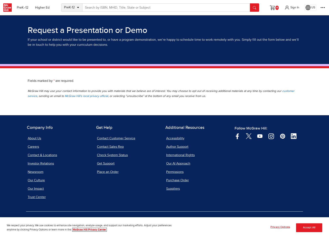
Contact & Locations (42, 155)
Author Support (177, 146)
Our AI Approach (178, 163)
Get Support (106, 163)
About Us (34, 138)
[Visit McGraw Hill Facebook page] (237, 135)
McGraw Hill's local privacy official (86, 96)
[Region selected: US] (310, 7)
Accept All (309, 227)
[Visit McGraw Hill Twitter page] (249, 135)
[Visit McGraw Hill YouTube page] (260, 135)
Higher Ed (42, 7)
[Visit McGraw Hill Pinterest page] (282, 135)
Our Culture (36, 180)
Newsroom (35, 172)
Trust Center (37, 197)
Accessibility (175, 138)
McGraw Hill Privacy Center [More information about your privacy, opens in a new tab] (89, 229)
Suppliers (173, 188)
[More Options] (323, 7)
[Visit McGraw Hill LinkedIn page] (293, 135)
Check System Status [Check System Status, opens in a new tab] (112, 155)
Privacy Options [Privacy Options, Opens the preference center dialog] (280, 227)
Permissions (175, 172)
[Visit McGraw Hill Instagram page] (271, 135)
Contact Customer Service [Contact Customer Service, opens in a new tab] (116, 138)
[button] (292, 7)
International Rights (180, 155)
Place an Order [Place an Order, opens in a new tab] (108, 172)
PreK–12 (22, 7)
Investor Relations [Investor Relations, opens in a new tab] (41, 163)
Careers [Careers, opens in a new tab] (33, 146)
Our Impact (36, 188)
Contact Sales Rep (110, 146)
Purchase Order (177, 180)
